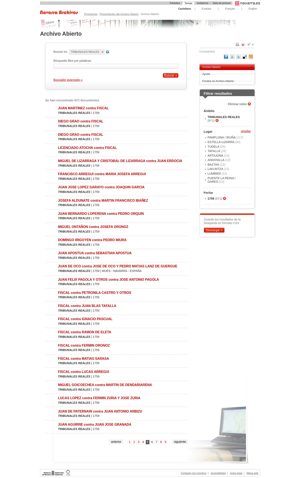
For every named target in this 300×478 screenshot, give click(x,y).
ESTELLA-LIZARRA (221, 142)
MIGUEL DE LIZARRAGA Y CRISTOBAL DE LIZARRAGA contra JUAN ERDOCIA (120, 161)
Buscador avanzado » (67, 80)
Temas (188, 3)
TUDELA (214, 146)
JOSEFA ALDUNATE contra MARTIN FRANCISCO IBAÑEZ (103, 200)
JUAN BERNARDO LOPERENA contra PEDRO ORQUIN (101, 213)
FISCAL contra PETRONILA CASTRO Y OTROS (94, 292)
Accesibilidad (218, 473)
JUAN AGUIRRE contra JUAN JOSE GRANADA (94, 424)
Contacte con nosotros (193, 473)
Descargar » (214, 230)
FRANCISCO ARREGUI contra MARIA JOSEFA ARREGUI (102, 174)
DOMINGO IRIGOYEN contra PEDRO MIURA (92, 240)
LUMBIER (215, 173)
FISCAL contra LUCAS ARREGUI (83, 372)
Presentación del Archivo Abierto (119, 14)
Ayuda (206, 73)
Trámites (175, 3)
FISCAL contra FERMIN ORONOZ (84, 345)
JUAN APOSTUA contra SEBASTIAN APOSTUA (95, 253)
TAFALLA (214, 151)
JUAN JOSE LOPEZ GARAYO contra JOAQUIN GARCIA (101, 187)
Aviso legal (236, 473)
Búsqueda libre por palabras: (72, 60)
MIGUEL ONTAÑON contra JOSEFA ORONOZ (93, 227)
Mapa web (252, 473)
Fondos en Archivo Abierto (218, 81)
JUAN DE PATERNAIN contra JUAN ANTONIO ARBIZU (100, 411)
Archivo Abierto (211, 67)
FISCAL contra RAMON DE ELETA (84, 332)
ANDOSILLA (216, 160)
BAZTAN (214, 164)
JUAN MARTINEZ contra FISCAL (83, 108)
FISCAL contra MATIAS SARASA (83, 358)
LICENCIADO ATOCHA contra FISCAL (87, 148)
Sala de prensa (221, 3)
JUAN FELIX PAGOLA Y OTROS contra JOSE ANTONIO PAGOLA (108, 279)
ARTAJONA (216, 155)
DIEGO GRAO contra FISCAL (80, 121)
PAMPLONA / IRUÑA (222, 137)
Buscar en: (60, 51)
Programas (90, 14)
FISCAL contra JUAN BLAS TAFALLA (87, 306)
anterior (116, 441)
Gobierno (202, 3)
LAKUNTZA (216, 169)
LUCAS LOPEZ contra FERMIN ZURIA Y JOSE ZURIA (99, 398)
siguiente (180, 441)
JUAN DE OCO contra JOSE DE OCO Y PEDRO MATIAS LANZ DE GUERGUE (117, 266)
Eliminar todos (238, 104)
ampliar (246, 131)
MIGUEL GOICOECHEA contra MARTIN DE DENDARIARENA (105, 385)
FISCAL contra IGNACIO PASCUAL (85, 319)
